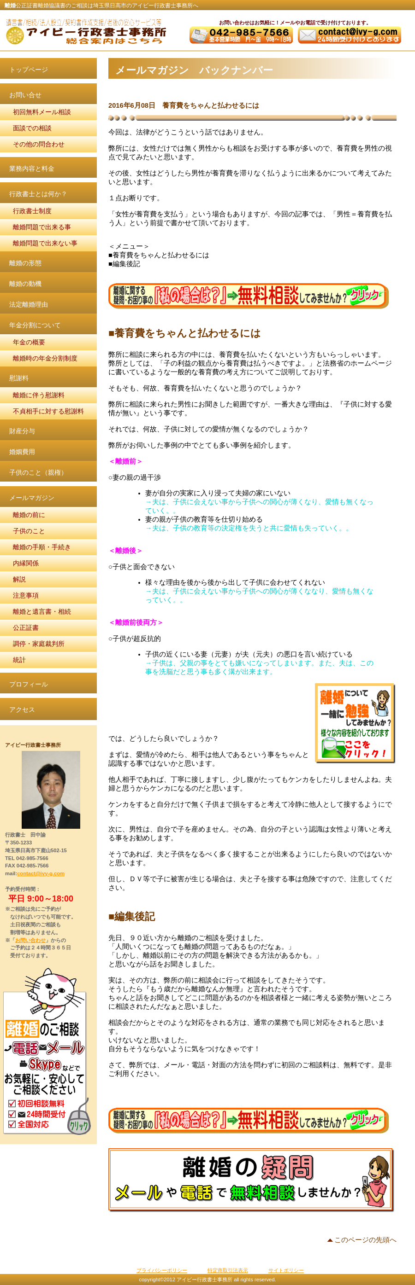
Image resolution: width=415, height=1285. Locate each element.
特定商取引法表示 (228, 1270)
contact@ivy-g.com (41, 873)
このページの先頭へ (365, 1240)
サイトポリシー (286, 1270)
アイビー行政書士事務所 (85, 31)
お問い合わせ (30, 940)
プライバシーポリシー (161, 1270)
